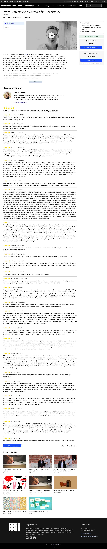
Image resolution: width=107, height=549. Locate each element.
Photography (30, 5)
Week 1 (7, 27)
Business (60, 5)
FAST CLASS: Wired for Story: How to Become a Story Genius (40, 491)
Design (47, 5)
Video (40, 5)
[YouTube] (27, 537)
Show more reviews (12, 446)
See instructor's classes (20, 102)
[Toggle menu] (105, 5)
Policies (53, 547)
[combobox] (94, 5)
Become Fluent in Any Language (38, 511)
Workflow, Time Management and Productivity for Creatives (13, 491)
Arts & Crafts (71, 5)
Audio (81, 5)
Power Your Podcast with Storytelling (64, 490)
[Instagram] (34, 537)
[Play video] (51, 35)
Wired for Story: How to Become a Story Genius (13, 470)
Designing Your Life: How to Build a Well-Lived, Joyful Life (39, 470)
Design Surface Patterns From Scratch (14, 511)
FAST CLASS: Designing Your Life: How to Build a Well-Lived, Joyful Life (65, 470)
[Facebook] (30, 537)
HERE (26, 54)
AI (53, 5)
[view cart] (87, 1)
